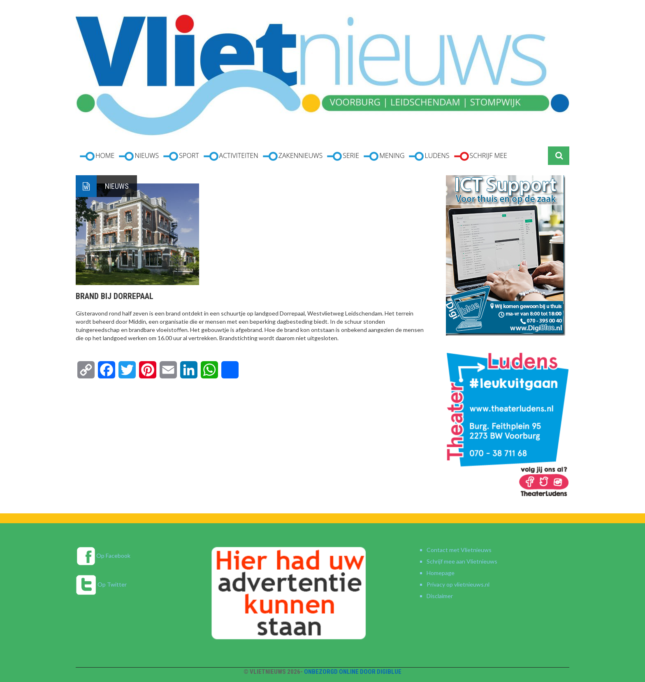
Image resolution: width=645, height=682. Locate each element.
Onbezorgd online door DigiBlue (352, 671)
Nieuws (117, 186)
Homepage (441, 572)
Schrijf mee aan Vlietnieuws (462, 561)
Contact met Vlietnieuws (459, 549)
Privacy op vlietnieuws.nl (458, 584)
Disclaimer (440, 595)
